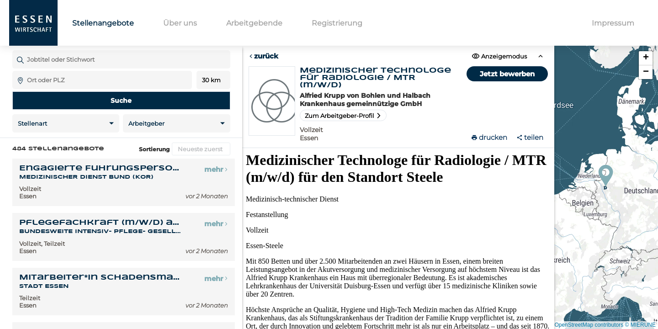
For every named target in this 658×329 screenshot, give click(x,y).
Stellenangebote (103, 23)
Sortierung (154, 149)
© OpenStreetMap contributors (586, 325)
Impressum (613, 23)
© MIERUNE (640, 325)
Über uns (180, 23)
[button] (605, 175)
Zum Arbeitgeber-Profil (343, 115)
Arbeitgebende (254, 23)
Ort (16, 70)
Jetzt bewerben (507, 73)
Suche (121, 100)
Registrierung (337, 23)
